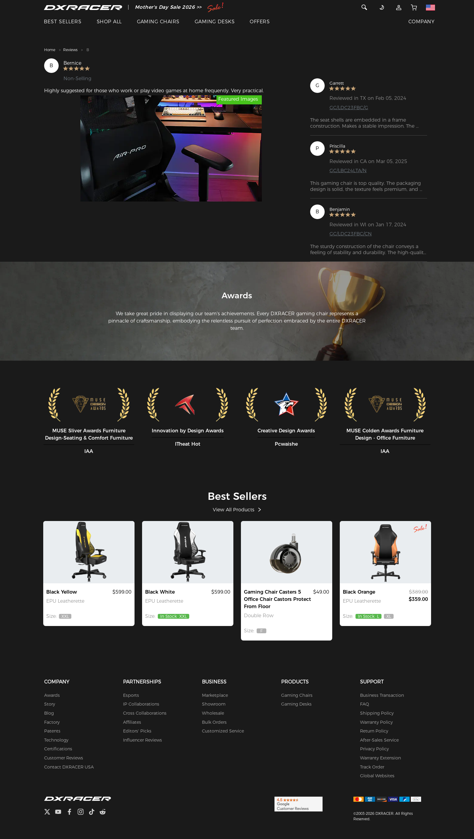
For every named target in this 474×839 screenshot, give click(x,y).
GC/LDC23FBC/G (349, 107)
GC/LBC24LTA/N (348, 170)
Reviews (70, 50)
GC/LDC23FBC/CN (351, 234)
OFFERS (260, 22)
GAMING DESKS (215, 22)
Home (49, 50)
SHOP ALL (109, 22)
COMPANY (421, 22)
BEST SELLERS (63, 22)
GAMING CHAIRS (158, 22)
